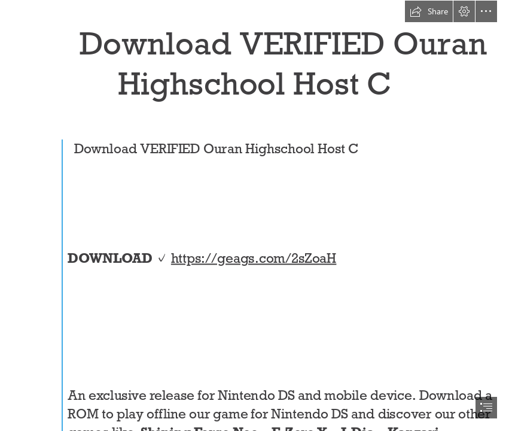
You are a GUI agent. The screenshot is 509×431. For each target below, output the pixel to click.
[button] (429, 11)
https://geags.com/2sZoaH (254, 258)
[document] (254, 215)
